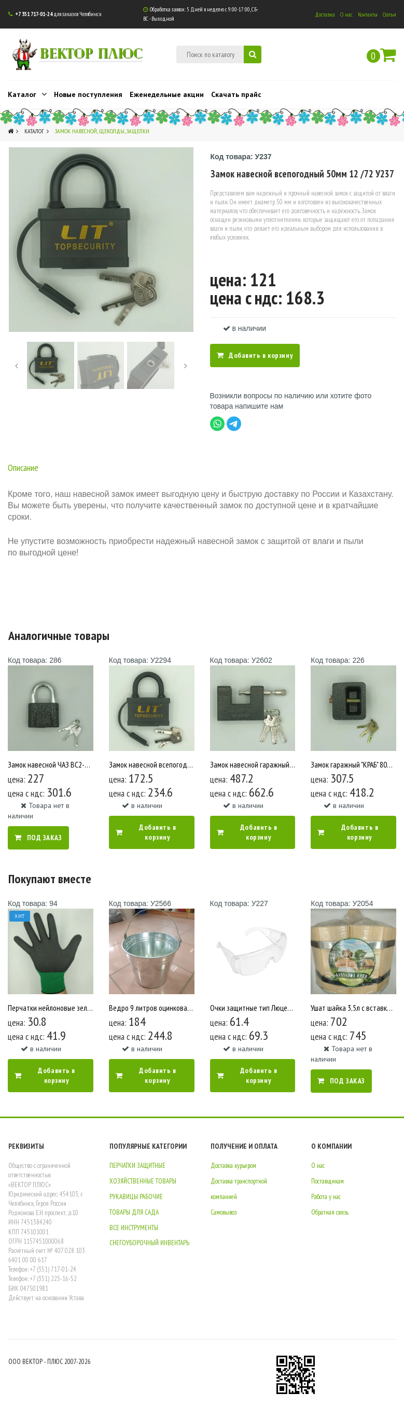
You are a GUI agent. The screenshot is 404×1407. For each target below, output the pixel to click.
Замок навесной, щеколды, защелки (102, 131)
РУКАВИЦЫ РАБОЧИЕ (136, 1196)
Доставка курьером (233, 1165)
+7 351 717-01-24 (33, 14)
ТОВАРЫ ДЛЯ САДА (134, 1211)
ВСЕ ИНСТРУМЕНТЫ (133, 1227)
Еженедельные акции (167, 94)
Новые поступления (88, 94)
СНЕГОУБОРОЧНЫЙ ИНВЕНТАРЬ (149, 1242)
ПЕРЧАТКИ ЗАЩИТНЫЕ (137, 1165)
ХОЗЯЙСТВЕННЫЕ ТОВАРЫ (142, 1181)
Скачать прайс (236, 94)
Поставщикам (327, 1181)
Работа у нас (326, 1196)
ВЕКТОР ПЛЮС (89, 52)
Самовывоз (223, 1211)
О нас (346, 14)
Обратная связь (330, 1211)
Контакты (368, 14)
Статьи (389, 14)
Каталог (27, 94)
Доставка (325, 14)
